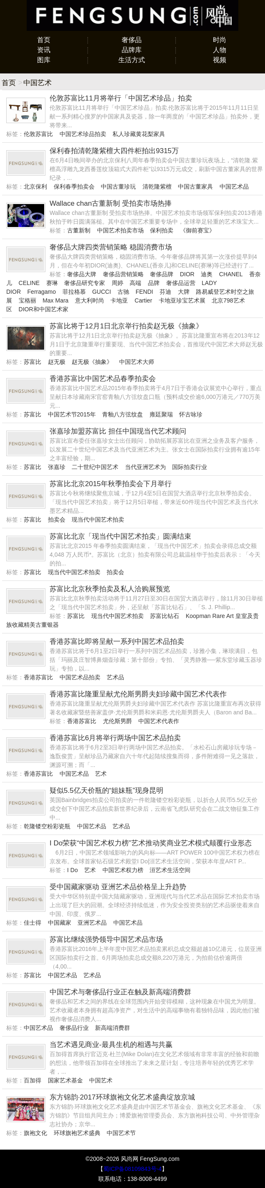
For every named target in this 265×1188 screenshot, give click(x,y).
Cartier (143, 300)
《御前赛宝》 (197, 230)
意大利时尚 (89, 300)
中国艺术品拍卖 (80, 677)
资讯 (43, 49)
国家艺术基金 (65, 1080)
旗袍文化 (35, 1133)
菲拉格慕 (74, 291)
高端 (135, 283)
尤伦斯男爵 (117, 721)
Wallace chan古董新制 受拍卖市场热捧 (111, 203)
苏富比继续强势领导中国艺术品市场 (106, 939)
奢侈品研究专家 (84, 283)
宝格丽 (27, 300)
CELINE (29, 283)
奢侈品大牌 (81, 274)
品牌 (154, 283)
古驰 (123, 291)
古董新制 (78, 230)
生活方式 (131, 59)
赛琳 (52, 283)
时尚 (219, 39)
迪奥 (206, 274)
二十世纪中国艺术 (95, 467)
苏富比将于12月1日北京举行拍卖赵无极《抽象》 (126, 326)
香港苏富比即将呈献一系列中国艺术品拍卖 (117, 642)
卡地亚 (119, 300)
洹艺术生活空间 (170, 870)
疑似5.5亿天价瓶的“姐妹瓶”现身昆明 (106, 791)
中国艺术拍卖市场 (120, 230)
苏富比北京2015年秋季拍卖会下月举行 (111, 484)
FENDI (144, 291)
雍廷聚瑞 (161, 414)
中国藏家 (59, 922)
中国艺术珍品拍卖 (83, 134)
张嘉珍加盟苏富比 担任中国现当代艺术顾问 (118, 431)
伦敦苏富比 (38, 134)
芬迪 (165, 291)
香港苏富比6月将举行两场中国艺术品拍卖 (115, 738)
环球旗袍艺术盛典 (77, 1133)
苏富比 (32, 361)
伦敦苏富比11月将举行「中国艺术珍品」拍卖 (121, 98)
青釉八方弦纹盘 (122, 414)
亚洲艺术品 (92, 922)
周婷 (117, 283)
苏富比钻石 (164, 616)
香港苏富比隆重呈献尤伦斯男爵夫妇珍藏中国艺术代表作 (138, 694)
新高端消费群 (112, 1027)
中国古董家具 (195, 186)
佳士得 (32, 922)
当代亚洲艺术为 (145, 467)
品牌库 (132, 49)
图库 (43, 59)
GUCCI (101, 291)
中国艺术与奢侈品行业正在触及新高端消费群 (120, 992)
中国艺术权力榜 (122, 870)
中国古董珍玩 (118, 186)
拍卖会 (56, 519)
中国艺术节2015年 (72, 414)
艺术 (101, 773)
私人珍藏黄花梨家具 (138, 134)
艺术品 (115, 677)
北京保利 (35, 186)
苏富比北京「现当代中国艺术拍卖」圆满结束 (120, 536)
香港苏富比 (38, 677)
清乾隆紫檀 (157, 186)
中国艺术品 (234, 186)
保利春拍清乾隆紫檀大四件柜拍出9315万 (114, 151)
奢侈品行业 (74, 1027)
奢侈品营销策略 (123, 274)
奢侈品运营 (180, 283)
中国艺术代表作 (158, 721)
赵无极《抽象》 (92, 361)
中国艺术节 (121, 1133)
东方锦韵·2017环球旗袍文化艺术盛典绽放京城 (122, 1097)
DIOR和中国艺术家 (43, 309)
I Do (72, 870)
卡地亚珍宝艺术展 (182, 300)
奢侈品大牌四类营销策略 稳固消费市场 (111, 247)
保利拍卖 (161, 230)
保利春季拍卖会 (74, 186)
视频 (219, 59)
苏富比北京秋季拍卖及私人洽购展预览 (110, 589)
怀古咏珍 (190, 414)
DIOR (187, 274)
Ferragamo (42, 291)
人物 (219, 49)
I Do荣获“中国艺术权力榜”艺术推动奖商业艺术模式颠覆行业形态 (151, 843)
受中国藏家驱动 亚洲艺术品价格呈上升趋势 (118, 887)
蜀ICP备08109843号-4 (132, 1168)
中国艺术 (100, 1080)
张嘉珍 (56, 467)
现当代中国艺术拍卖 (98, 519)
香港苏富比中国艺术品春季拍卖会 (103, 379)
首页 (43, 39)
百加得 (32, 1080)
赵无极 (56, 361)
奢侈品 (132, 39)
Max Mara (55, 300)
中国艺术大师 (136, 361)
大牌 (184, 291)
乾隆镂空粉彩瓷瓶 (47, 826)
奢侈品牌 (161, 274)
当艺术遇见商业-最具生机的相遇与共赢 (111, 1045)
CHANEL (230, 274)
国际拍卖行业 (189, 467)
